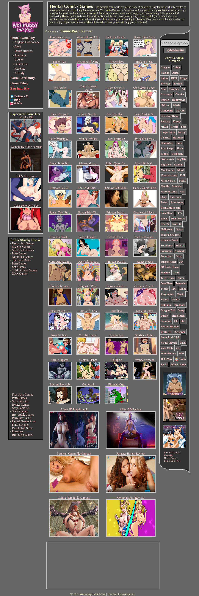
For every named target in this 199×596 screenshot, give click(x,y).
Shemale (180, 250)
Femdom (166, 321)
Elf (176, 321)
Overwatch (167, 159)
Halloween (167, 229)
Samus (165, 299)
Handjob (178, 137)
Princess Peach (169, 240)
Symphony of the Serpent (26, 146)
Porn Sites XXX (22, 418)
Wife (181, 353)
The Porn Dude (21, 260)
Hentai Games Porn (23, 421)
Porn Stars (167, 213)
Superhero (167, 256)
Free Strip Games (22, 394)
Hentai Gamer (20, 404)
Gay (182, 191)
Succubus (166, 250)
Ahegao (165, 67)
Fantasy (165, 121)
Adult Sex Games (22, 256)
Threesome (167, 294)
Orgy (164, 196)
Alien (175, 72)
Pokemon (175, 196)
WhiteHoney (168, 353)
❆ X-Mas (166, 359)
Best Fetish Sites (22, 428)
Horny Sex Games (23, 243)
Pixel (183, 342)
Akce (17, 46)
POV (179, 213)
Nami (180, 277)
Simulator (167, 245)
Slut (183, 321)
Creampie (167, 94)
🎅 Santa (180, 359)
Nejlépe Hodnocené (27, 42)
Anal (164, 88)
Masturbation (169, 175)
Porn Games (19, 253)
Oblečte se (21, 64)
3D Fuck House (170, 267)
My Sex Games (21, 246)
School (165, 153)
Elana (183, 288)
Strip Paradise (20, 407)
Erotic (174, 126)
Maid (180, 169)
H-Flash (165, 105)
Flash (176, 105)
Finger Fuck (168, 132)
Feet (183, 126)
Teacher (165, 272)
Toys (173, 288)
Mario (180, 294)
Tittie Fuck (178, 315)
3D (181, 261)
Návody (19, 73)
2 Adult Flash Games (24, 270)
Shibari (180, 245)
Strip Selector (20, 401)
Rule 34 (176, 223)
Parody (165, 72)
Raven (164, 218)
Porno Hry (169, 455)
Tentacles (181, 283)
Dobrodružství (23, 51)
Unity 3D (166, 331)
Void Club (167, 348)
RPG (174, 78)
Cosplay (174, 88)
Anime (177, 67)
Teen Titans (168, 277)
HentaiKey (167, 142)
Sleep (181, 310)
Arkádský (20, 55)
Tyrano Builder (170, 326)
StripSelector (168, 261)
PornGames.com (171, 207)
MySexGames (169, 191)
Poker (164, 202)
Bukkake (166, 304)
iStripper (179, 331)
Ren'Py (165, 223)
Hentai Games (170, 458)
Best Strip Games (22, 434)
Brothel (177, 83)
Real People (178, 218)
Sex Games (19, 266)
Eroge (183, 78)
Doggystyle (178, 99)
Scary (179, 229)
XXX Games (20, 273)
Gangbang (167, 110)
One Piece (167, 283)
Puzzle (165, 315)
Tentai (164, 288)
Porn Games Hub (172, 461)
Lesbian (178, 164)
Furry (181, 132)
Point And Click (170, 337)
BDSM (18, 59)
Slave (179, 148)
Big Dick (166, 164)
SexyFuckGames (171, 234)
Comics (179, 94)
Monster (177, 186)
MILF (182, 180)
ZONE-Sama (178, 364)
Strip (179, 256)
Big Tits (181, 159)
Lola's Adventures (26, 176)
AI (183, 88)
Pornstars (17, 431)
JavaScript (167, 148)
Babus (164, 78)
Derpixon (177, 153)
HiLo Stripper (20, 424)
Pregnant (179, 304)
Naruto (180, 110)
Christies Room (170, 115)
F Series (165, 137)
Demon (165, 99)
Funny (177, 121)
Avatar (176, 299)
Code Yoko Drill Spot (27, 205)
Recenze (19, 68)
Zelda (164, 364)
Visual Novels (169, 342)
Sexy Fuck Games (23, 250)
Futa (179, 142)
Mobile (165, 186)
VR (178, 348)
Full (182, 175)
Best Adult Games (23, 414)
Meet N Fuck (168, 180)
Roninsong (177, 202)
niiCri (164, 126)
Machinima (167, 169)
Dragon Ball (168, 310)
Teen (176, 272)
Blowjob (166, 83)
